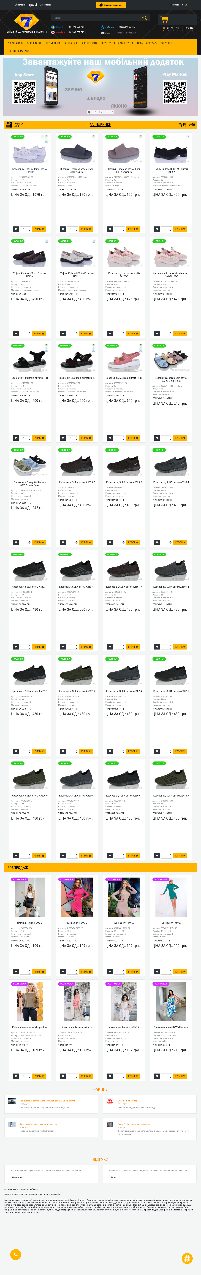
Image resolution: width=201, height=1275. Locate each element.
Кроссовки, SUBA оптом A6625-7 (77, 482)
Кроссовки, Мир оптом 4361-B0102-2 (124, 275)
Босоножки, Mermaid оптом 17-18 (124, 377)
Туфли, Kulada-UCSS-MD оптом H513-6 (29, 275)
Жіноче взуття (107, 43)
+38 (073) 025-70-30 (77, 27)
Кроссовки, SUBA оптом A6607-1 (77, 586)
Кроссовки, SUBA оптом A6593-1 (30, 586)
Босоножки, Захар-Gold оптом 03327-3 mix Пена (171, 379)
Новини (100, 1090)
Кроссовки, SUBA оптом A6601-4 (171, 586)
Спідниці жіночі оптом (29, 922)
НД (191, 28)
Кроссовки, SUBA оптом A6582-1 (171, 691)
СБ (187, 28)
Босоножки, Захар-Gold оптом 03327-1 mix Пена (30, 484)
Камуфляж (166, 43)
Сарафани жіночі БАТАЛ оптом (171, 1027)
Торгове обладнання (19, 51)
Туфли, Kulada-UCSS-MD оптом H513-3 (77, 275)
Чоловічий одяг (16, 43)
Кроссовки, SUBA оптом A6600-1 (124, 795)
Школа (139, 43)
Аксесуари (151, 43)
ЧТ (177, 28)
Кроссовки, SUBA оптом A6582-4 (124, 691)
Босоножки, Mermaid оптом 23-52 (77, 377)
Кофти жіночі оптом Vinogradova (29, 1027)
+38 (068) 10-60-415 (126, 27)
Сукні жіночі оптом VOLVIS (77, 1027)
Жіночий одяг (34, 43)
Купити (39, 229)
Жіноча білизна (52, 43)
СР (172, 28)
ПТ (182, 28)
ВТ (168, 28)
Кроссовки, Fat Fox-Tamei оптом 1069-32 (29, 170)
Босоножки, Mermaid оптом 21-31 (29, 377)
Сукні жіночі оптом (76, 922)
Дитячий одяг (71, 43)
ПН (163, 28)
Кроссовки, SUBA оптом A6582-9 (77, 691)
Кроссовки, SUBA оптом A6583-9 (171, 795)
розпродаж (18, 867)
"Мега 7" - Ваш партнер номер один (134, 1124)
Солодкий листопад (127, 1101)
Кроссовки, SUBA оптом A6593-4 (171, 482)
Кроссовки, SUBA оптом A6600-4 (77, 795)
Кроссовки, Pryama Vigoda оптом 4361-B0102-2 (171, 275)
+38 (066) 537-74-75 (77, 32)
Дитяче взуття (125, 43)
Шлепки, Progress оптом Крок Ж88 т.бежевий (124, 170)
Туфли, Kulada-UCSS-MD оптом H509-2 (171, 170)
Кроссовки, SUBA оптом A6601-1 (30, 691)
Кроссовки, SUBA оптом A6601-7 (124, 586)
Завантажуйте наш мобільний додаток (38, 1124)
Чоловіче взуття (89, 43)
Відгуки (100, 1159)
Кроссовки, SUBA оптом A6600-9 (30, 795)
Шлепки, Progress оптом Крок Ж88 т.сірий (76, 170)
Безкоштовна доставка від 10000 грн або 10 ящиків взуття (47, 1101)
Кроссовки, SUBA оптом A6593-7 (124, 482)
